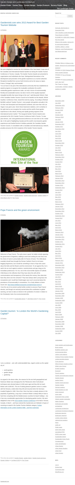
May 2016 (58, 136)
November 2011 (59, 239)
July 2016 (58, 131)
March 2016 (58, 140)
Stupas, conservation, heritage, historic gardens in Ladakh (63, 87)
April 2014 (58, 171)
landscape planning (60, 413)
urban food (58, 451)
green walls (58, 394)
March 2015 (58, 152)
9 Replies (3, 215)
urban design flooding (61, 448)
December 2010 (59, 265)
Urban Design (59, 446)
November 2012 (59, 211)
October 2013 (59, 185)
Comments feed (59, 469)
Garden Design (29, 5)
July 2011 (58, 248)
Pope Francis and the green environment (19, 210)
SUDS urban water (60, 434)
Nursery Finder (56, 5)
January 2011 (59, 263)
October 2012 (59, 213)
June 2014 (58, 166)
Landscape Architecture (62, 408)
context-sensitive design (62, 359)
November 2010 (59, 267)
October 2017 (59, 126)
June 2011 (58, 251)
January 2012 (59, 234)
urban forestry (59, 453)
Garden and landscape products (64, 375)
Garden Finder (5, 5)
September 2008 (60, 328)
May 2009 (58, 310)
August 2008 (58, 331)
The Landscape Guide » (66, 8)
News (56, 422)
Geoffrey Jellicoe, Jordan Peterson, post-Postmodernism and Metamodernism (64, 49)
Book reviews (59, 347)
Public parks (58, 427)
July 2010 (58, 277)
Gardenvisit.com (4, 481)
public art (57, 425)
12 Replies (3, 30)
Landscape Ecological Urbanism (64, 411)
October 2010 (59, 270)
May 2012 (58, 225)
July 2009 (58, 305)
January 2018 (59, 122)
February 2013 (59, 204)
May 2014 (58, 169)
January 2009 (59, 319)
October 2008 (59, 326)
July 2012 (58, 220)
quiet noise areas (60, 429)
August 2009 (58, 303)
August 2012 (58, 218)
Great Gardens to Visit (61, 389)
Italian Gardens (59, 401)
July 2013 (58, 192)
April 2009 (58, 312)
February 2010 (59, 288)
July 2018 (58, 119)
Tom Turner (15, 198)
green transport (59, 392)
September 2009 (60, 300)
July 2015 (58, 147)
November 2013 (59, 183)
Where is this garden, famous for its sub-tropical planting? (65, 65)
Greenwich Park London (62, 396)
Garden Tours (18, 5)
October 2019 (59, 115)
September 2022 (60, 105)
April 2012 (58, 227)
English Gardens (60, 368)
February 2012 (59, 232)
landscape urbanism (61, 415)
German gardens (60, 387)
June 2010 (58, 279)
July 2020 (58, 112)
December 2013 (59, 180)
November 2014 (59, 157)
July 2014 (58, 164)
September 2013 (60, 187)
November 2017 (59, 124)
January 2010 (59, 291)
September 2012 (60, 216)
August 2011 (58, 246)
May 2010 (58, 281)
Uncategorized (59, 441)
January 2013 (59, 206)
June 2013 (58, 194)
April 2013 (58, 199)
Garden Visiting (42, 195)
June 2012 (58, 223)
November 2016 (59, 129)
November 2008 (59, 324)
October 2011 (59, 241)
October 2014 (59, 159)
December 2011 (59, 237)
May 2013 (58, 197)
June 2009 (58, 307)
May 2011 (58, 253)
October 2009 (59, 298)
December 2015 (59, 143)
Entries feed (58, 467)
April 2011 (58, 256)
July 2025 (58, 103)
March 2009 (58, 314)
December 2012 (59, 209)
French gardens (59, 373)
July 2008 (58, 333)
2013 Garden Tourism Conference (25, 400)
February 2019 (59, 117)
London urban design (61, 418)
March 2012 (58, 230)
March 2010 (58, 286)
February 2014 (59, 176)
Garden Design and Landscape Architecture (17, 2)
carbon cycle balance (61, 354)
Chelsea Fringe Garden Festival (64, 357)
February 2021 (59, 108)
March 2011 (58, 258)
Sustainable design (20, 299)
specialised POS (60, 432)
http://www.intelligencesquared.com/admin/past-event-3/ (25, 285)
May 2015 (58, 150)
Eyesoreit (58, 371)
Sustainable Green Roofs (62, 439)
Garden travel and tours (30, 195)
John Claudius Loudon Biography (64, 32)
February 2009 (59, 317)
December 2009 (59, 293)
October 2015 (59, 145)
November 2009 (59, 295)
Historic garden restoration (62, 399)
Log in (57, 465)
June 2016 (58, 133)
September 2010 (60, 272)
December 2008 (59, 321)
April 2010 (58, 284)
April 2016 (58, 138)
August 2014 (58, 162)
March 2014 (58, 173)
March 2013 (58, 202)
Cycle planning (59, 361)
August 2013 (58, 190)
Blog (65, 5)
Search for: (58, 13)
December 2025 (59, 101)
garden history (28, 458)
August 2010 (58, 274)
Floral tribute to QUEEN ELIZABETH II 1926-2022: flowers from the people (64, 37)
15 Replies (3, 318)
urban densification (60, 443)
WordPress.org (59, 472)
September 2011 (60, 244)
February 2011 (59, 260)
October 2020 (59, 110)
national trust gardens (61, 420)
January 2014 (59, 178)
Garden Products (43, 5)
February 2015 (59, 155)
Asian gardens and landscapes (64, 345)
